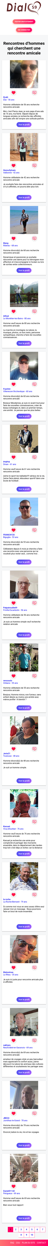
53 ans (15, 537)
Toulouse (7, 756)
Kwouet (6, 826)
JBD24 (6, 1118)
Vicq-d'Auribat (9, 829)
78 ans (24, 1120)
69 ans (29, 1047)
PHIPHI (6, 462)
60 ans (29, 391)
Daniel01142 (9, 1191)
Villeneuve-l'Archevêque (14, 391)
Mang (5, 243)
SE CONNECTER (24, 30)
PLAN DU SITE (28, 1243)
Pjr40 (5, 97)
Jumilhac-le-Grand (11, 1120)
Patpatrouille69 (10, 607)
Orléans (6, 683)
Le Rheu (6, 974)
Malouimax (8, 972)
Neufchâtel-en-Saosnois (14, 1047)
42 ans (16, 172)
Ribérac (6, 245)
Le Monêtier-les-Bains (13, 318)
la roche (6, 899)
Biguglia (6, 537)
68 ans (15, 245)
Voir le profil (23, 124)
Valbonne (7, 172)
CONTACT (41, 1243)
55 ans (15, 683)
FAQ (12, 1243)
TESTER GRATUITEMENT (24, 22)
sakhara (6, 1045)
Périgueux (7, 1193)
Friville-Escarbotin (11, 610)
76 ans (20, 829)
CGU (18, 1243)
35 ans (15, 974)
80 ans (27, 318)
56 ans (11, 100)
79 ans (24, 902)
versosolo (7, 680)
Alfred (6, 316)
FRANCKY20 (9, 535)
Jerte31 (6, 753)
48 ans (16, 756)
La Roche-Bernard (11, 902)
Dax (5, 100)
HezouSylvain (9, 170)
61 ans (13, 464)
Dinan (5, 464)
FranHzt (6, 389)
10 (32, 1235)
